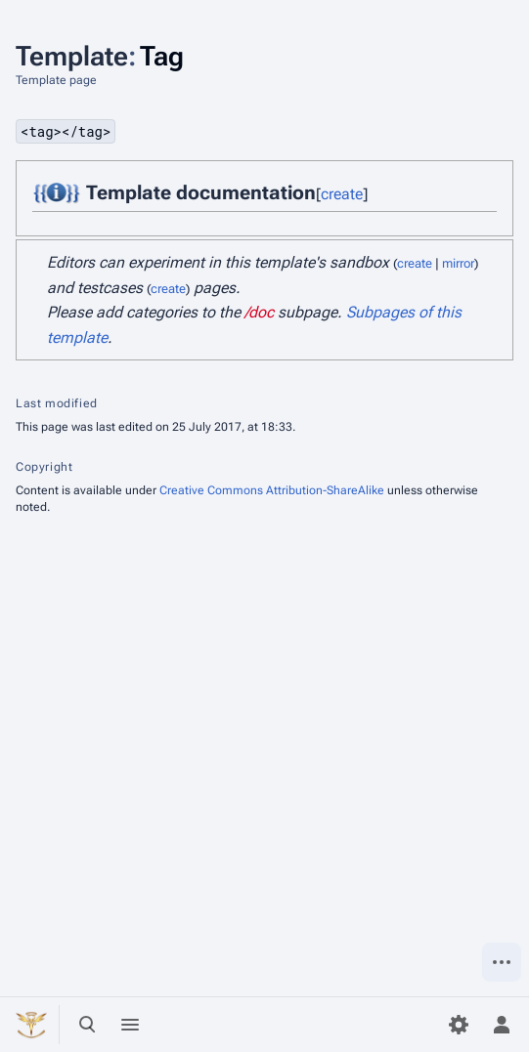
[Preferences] (458, 1024)
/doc (259, 312)
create (342, 194)
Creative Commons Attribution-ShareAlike (271, 490)
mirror (458, 263)
